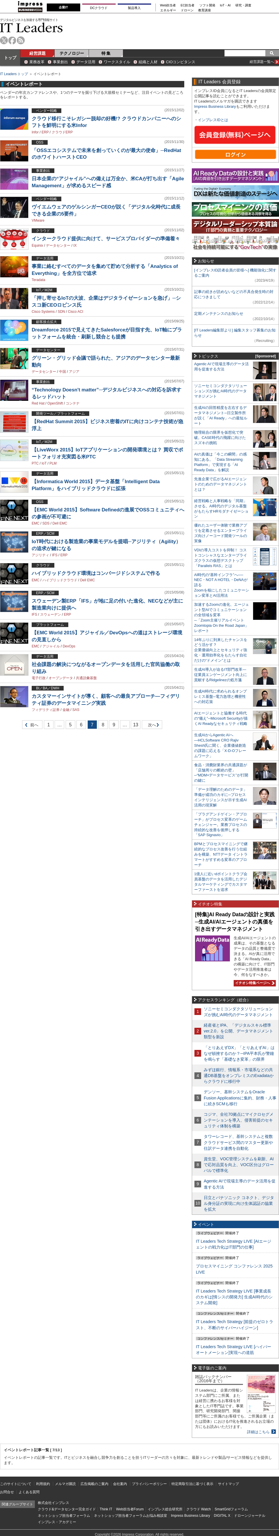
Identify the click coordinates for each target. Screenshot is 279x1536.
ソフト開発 (207, 5)
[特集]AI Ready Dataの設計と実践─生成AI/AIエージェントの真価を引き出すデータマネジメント (235, 922)
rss (21, 40)
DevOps (69, 646)
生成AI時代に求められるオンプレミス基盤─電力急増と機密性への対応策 (220, 696)
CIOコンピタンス (180, 62)
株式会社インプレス (53, 1503)
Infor (35, 132)
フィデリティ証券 (46, 710)
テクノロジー (72, 53)
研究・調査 (243, 5)
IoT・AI (225, 5)
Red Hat (38, 403)
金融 (65, 710)
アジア (74, 372)
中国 (62, 372)
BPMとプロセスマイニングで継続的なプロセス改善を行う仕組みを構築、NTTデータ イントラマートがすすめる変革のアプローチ (221, 854)
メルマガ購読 (65, 1484)
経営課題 (37, 53)
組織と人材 (148, 62)
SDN (61, 312)
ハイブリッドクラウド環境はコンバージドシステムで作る (96, 573)
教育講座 (204, 10)
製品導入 (134, 8)
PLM (53, 463)
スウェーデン (50, 614)
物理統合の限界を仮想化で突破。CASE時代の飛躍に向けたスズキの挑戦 (220, 437)
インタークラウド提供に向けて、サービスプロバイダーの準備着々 (106, 238)
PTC (35, 463)
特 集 (106, 53)
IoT (44, 463)
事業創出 (60, 62)
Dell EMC (59, 523)
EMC (36, 523)
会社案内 (120, 1484)
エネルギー (168, 10)
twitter (4, 40)
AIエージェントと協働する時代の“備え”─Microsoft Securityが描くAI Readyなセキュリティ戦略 (221, 718)
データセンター (58, 245)
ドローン (187, 10)
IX (74, 245)
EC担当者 (188, 5)
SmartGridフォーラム (231, 1509)
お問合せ (7, 1492)
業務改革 (36, 62)
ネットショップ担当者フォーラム (64, 1516)
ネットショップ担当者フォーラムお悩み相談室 (130, 1516)
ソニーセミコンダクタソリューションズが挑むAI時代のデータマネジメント (220, 391)
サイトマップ (228, 1484)
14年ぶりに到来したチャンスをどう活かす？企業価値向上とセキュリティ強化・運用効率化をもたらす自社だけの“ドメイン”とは (220, 650)
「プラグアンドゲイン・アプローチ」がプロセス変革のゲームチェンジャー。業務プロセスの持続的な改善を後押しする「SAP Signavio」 (220, 824)
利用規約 (43, 1484)
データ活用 (85, 62)
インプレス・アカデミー (57, 1522)
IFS (55, 555)
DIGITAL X (222, 1516)
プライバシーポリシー (149, 1484)
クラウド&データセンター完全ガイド (67, 1509)
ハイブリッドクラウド (59, 580)
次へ (151, 726)
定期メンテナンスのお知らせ (218, 313)
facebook (12, 40)
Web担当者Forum (130, 1509)
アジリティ (40, 555)
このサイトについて (15, 1484)
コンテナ (73, 403)
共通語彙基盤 (86, 678)
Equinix (37, 245)
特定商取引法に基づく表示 (192, 1484)
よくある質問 (29, 1492)
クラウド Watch (198, 1509)
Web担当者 (168, 5)
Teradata (38, 280)
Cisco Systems (43, 312)
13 (135, 724)
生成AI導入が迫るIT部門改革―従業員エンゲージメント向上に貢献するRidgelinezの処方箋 (220, 674)
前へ (30, 726)
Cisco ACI (75, 312)
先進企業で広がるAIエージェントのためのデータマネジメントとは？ (220, 484)
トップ (10, 57)
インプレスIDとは (213, 120)
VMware (38, 220)
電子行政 (39, 678)
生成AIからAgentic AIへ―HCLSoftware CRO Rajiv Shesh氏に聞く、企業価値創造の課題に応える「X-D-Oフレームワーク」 (220, 745)
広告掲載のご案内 (94, 1484)
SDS (46, 523)
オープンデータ (61, 678)
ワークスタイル (117, 62)
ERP (45, 132)
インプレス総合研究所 (165, 1509)
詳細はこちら (258, 1432)
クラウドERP (62, 132)
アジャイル (51, 646)
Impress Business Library (215, 106)
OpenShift (55, 403)
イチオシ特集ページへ (254, 983)
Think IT (106, 1509)
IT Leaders (31, 27)
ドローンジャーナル (249, 1516)
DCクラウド (99, 8)
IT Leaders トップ (14, 74)
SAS (75, 710)
